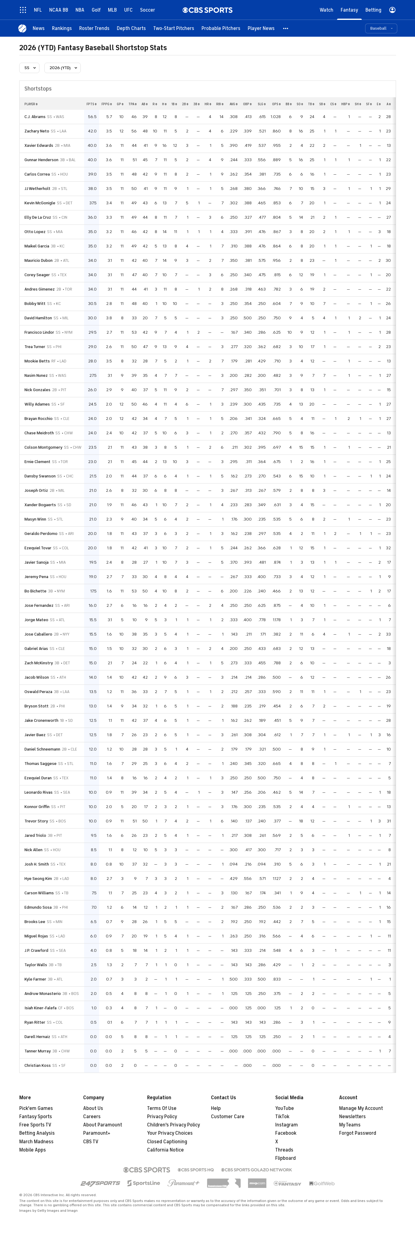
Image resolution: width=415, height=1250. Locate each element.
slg (262, 104)
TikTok (282, 1117)
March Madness (36, 1142)
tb (311, 104)
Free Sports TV (35, 1125)
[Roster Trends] (94, 28)
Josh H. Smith (36, 864)
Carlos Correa (37, 174)
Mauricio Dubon (38, 260)
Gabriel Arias (36, 648)
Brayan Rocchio (38, 418)
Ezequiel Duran (38, 778)
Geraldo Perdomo (40, 533)
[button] (286, 28)
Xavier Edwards (38, 145)
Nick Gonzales (37, 389)
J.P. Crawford (36, 950)
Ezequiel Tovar (37, 548)
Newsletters (352, 1117)
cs (333, 104)
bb (289, 104)
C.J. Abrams (35, 116)
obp (247, 104)
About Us (93, 1108)
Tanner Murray (37, 1051)
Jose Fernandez (39, 605)
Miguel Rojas (36, 936)
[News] (38, 28)
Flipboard (285, 1158)
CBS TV (90, 1142)
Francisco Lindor (39, 332)
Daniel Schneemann (42, 749)
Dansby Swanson (40, 476)
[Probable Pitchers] (221, 28)
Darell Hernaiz (37, 1036)
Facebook (285, 1133)
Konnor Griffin (37, 806)
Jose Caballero (38, 634)
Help (216, 1108)
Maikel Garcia (36, 246)
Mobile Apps (32, 1150)
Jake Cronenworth (41, 720)
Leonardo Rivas (38, 792)
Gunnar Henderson (41, 159)
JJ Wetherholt (37, 188)
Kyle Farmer (35, 979)
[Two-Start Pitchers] (174, 28)
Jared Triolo (35, 835)
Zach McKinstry (38, 663)
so (300, 104)
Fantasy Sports (35, 1117)
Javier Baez (35, 734)
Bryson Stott (36, 706)
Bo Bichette (35, 591)
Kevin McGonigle (39, 203)
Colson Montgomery (43, 447)
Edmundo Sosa (38, 907)
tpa (132, 104)
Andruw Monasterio (42, 993)
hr (208, 104)
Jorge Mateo (36, 619)
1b (174, 104)
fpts (92, 104)
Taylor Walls (35, 964)
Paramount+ (96, 1133)
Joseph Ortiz (36, 490)
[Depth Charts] (131, 28)
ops (276, 104)
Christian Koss (37, 1065)
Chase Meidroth (39, 433)
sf (369, 104)
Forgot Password (357, 1133)
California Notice (165, 1150)
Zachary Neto (36, 131)
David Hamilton (38, 318)
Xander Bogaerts (40, 504)
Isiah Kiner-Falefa (40, 1008)
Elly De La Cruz (37, 217)
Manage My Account (361, 1108)
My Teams (350, 1125)
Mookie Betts (37, 361)
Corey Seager (37, 274)
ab (145, 104)
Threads (284, 1150)
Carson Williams (39, 893)
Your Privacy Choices (170, 1133)
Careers (92, 1117)
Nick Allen (33, 849)
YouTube (284, 1108)
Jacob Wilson (36, 677)
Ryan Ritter (34, 1022)
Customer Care (227, 1117)
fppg (107, 104)
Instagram (286, 1125)
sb (322, 104)
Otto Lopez (35, 231)
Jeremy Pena (36, 576)
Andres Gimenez (39, 289)
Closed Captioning (167, 1142)
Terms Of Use (161, 1108)
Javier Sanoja (36, 562)
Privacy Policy (162, 1117)
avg (234, 104)
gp (120, 104)
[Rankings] (62, 28)
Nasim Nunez (36, 375)
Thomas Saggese (40, 763)
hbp (345, 104)
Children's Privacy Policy (173, 1125)
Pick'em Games (36, 1108)
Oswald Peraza (38, 691)
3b (196, 104)
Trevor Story (36, 821)
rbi (220, 104)
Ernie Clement (37, 461)
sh (358, 104)
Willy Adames (37, 404)
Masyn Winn (35, 519)
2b (185, 104)
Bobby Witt (35, 303)
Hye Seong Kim (38, 878)
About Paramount (102, 1125)
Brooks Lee (34, 921)
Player (31, 104)
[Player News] (261, 28)
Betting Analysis (37, 1133)
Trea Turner (34, 346)
